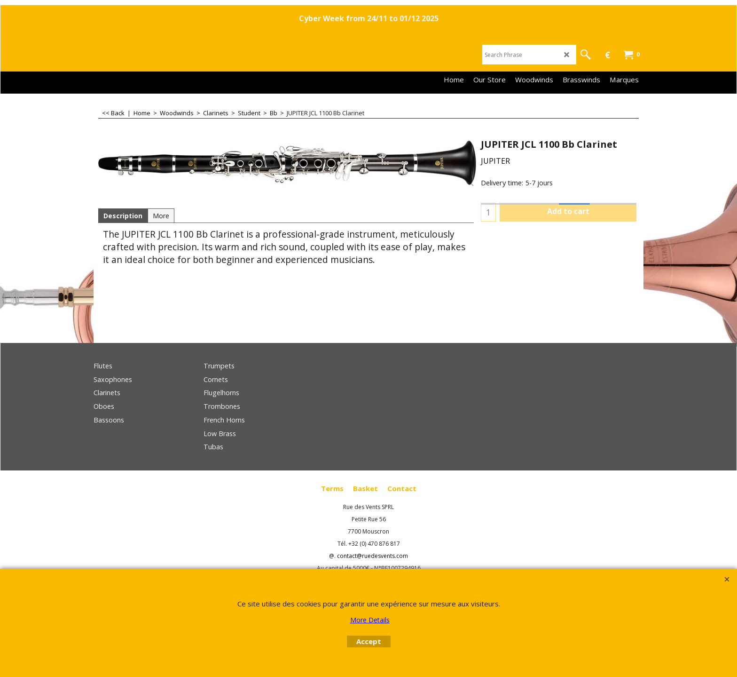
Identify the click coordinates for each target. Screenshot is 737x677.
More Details (370, 619)
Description (122, 215)
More (161, 215)
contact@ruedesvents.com (372, 556)
